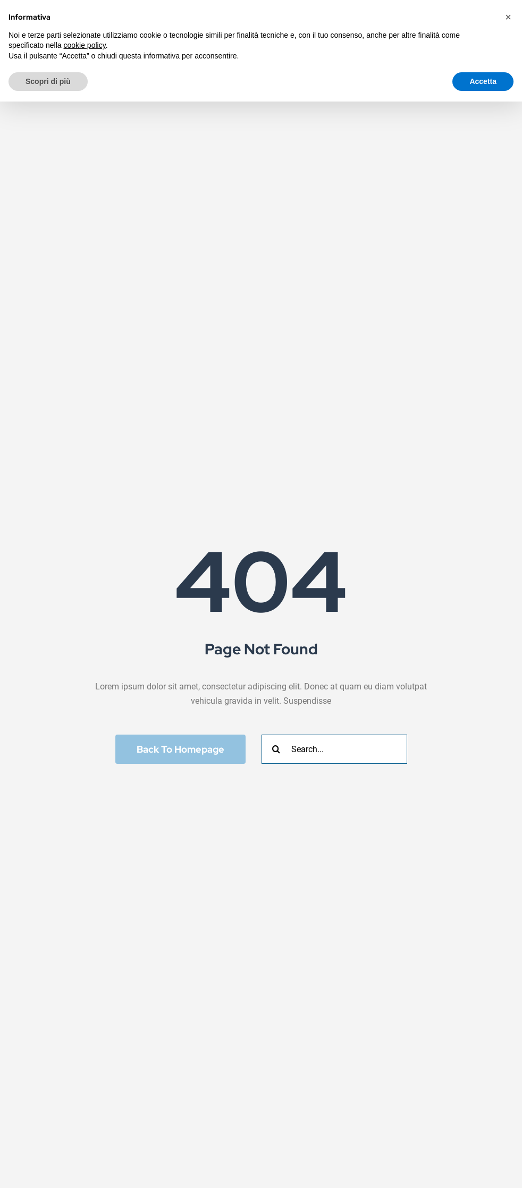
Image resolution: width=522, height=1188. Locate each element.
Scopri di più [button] (48, 81)
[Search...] (334, 749)
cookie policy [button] (85, 45)
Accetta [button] (482, 81)
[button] (508, 17)
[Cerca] (276, 749)
